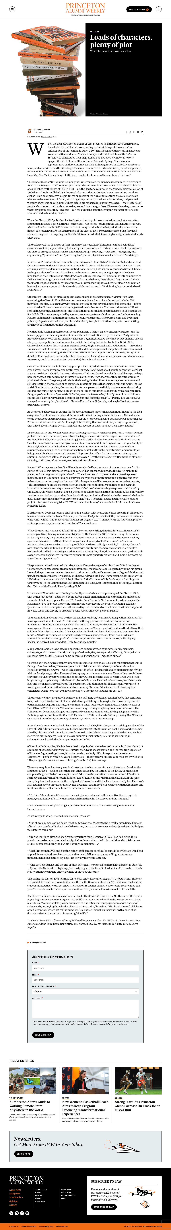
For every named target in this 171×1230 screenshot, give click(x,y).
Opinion (13, 1201)
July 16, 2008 (46, 136)
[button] (141, 132)
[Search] (159, 9)
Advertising (66, 1192)
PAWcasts (39, 1195)
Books (38, 1192)
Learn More (23, 1154)
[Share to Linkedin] (134, 132)
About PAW (66, 1189)
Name (34, 963)
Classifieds (40, 1201)
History (13, 1205)
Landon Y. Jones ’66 (43, 130)
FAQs (63, 1198)
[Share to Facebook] (126, 132)
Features (94, 32)
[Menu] (12, 9)
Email (35, 975)
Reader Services (68, 1195)
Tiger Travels (16, 1098)
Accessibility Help (46, 1226)
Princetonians (16, 1197)
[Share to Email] (138, 132)
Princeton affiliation (43, 986)
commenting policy (45, 1024)
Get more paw (137, 9)
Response (37, 998)
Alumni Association (28, 1226)
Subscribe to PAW (104, 1207)
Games (38, 1198)
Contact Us (14, 1226)
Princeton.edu (62, 1226)
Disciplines (14, 1193)
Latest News (15, 1190)
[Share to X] (130, 132)
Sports (65, 1098)
